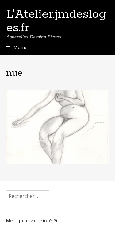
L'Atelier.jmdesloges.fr (56, 21)
